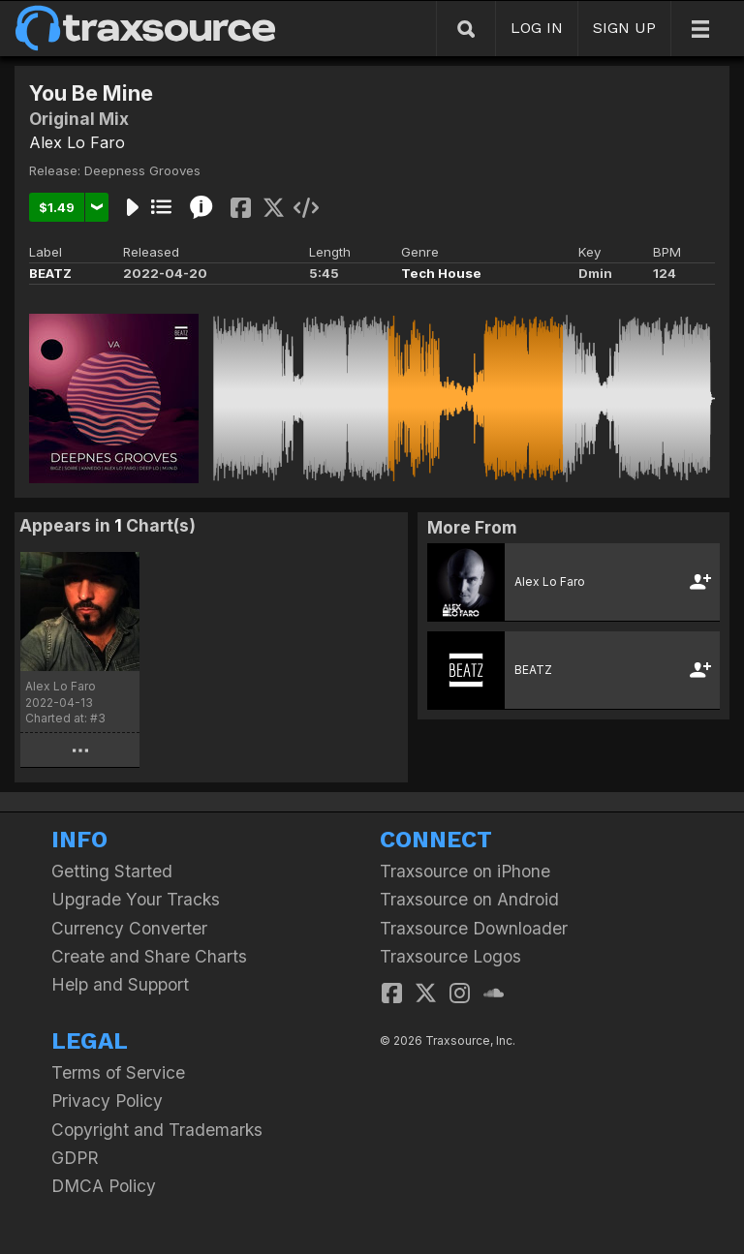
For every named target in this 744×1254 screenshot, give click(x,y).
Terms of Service (118, 1072)
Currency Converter (129, 928)
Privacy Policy (107, 1100)
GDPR (75, 1157)
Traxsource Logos (450, 956)
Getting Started (111, 871)
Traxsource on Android (469, 899)
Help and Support (120, 984)
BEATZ (50, 273)
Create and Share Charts (149, 956)
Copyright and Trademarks (157, 1129)
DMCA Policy (103, 1186)
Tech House (441, 273)
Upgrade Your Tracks (135, 899)
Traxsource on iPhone (465, 871)
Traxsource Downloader (474, 928)
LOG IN (537, 27)
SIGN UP (624, 27)
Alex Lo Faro (77, 142)
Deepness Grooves (142, 170)
